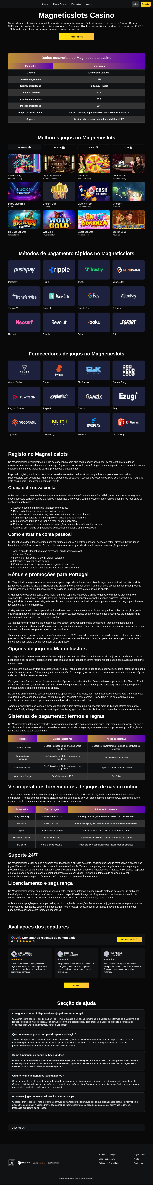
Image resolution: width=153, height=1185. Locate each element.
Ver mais (76, 986)
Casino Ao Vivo (59, 4)
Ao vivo (59, 147)
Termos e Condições (108, 1155)
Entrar (135, 4)
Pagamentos (139, 1155)
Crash (93, 147)
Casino (45, 4)
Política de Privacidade (109, 1164)
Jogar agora (76, 36)
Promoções (76, 4)
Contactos (138, 1164)
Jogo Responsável (107, 1159)
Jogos (89, 4)
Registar (146, 4)
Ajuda (136, 1159)
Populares (24, 147)
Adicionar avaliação (129, 940)
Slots (128, 147)
